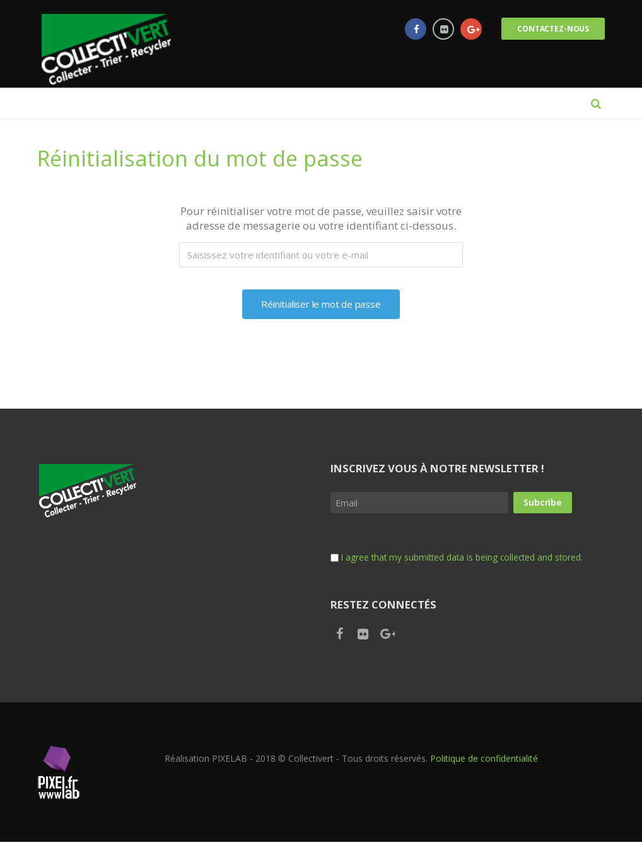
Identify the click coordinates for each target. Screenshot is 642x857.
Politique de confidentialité (484, 773)
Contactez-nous (551, 28)
